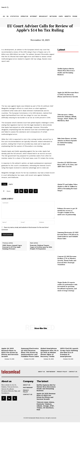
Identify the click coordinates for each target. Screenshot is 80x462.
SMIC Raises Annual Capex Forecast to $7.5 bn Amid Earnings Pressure (12, 247)
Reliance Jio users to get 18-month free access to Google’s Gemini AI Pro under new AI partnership (68, 211)
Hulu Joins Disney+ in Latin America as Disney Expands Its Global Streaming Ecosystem (67, 141)
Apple (11, 184)
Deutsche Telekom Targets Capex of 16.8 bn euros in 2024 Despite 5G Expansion (41, 247)
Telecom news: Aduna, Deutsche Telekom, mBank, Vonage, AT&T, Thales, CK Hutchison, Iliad (67, 118)
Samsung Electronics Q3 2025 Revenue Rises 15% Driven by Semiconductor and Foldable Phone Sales (68, 235)
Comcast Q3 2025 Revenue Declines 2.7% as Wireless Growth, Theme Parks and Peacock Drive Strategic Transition (67, 260)
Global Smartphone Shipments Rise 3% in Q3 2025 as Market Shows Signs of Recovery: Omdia (49, 350)
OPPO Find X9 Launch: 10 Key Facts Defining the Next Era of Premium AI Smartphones (68, 350)
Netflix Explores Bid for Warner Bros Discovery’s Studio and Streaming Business (66, 72)
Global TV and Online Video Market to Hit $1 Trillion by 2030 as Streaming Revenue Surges (68, 187)
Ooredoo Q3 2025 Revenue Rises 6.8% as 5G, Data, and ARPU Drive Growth (67, 164)
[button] (5, 7)
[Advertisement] (68, 305)
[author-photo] (2, 355)
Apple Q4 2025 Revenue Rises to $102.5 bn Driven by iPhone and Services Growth (68, 94)
